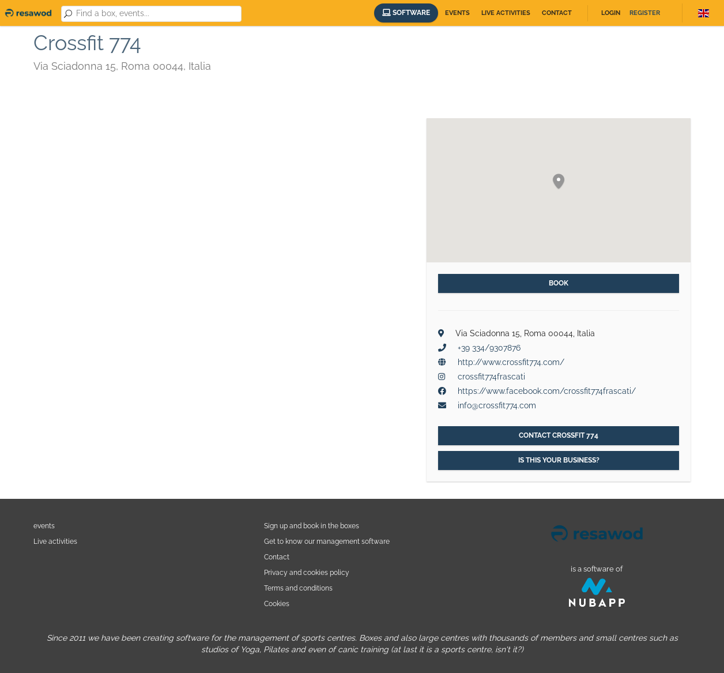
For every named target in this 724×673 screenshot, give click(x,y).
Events (457, 13)
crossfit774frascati (491, 376)
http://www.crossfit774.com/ (511, 362)
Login (610, 13)
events (44, 525)
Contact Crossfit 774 (558, 435)
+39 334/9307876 (489, 347)
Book (558, 283)
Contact (557, 13)
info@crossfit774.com (497, 405)
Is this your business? (558, 460)
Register (644, 13)
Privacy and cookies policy (306, 572)
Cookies (276, 603)
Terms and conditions (298, 588)
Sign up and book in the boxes (311, 525)
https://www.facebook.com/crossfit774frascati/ (547, 391)
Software (406, 13)
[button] (558, 182)
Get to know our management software (327, 541)
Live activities (505, 13)
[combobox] (156, 13)
